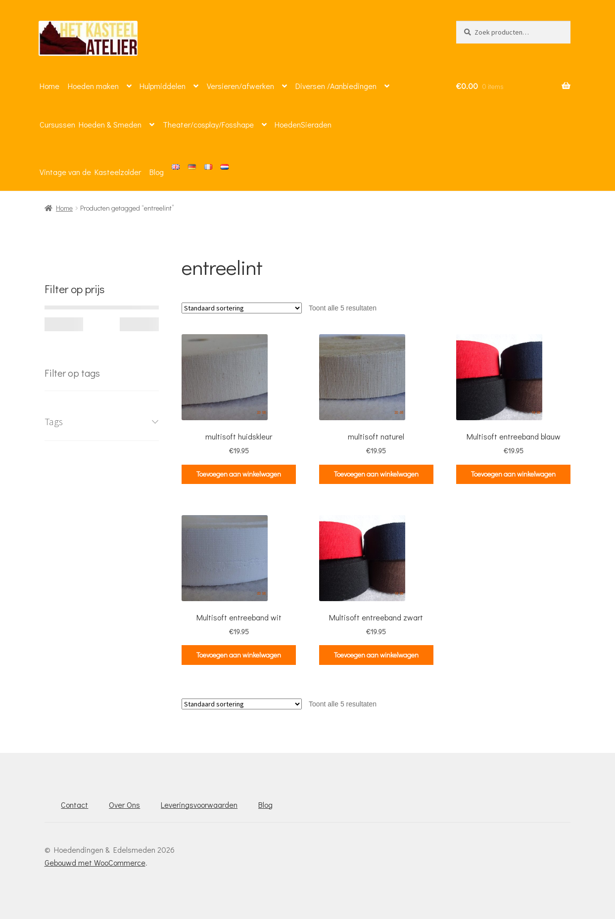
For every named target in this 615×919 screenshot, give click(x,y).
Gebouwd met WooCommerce (95, 862)
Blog (156, 172)
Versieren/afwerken (240, 86)
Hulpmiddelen (163, 86)
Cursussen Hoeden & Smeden (91, 124)
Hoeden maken (93, 86)
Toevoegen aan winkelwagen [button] (238, 474)
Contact (74, 804)
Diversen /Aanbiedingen (336, 86)
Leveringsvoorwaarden (199, 804)
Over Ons (124, 804)
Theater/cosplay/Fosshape (208, 124)
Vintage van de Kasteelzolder (90, 172)
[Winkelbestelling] (242, 308)
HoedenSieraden (303, 124)
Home (49, 86)
